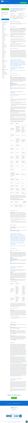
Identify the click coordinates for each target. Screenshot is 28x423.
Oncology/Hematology (4, 52)
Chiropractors (3, 29)
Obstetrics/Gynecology (4, 51)
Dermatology (3, 32)
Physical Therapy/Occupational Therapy (4, 61)
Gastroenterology (3, 39)
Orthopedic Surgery (3, 55)
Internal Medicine (3, 44)
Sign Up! (5, 19)
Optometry (3, 54)
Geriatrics (3, 41)
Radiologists (3, 68)
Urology (2, 76)
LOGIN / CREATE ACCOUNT (23, 2)
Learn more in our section (14, 403)
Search (18, 2)
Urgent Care (3, 75)
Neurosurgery (3, 50)
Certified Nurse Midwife (4, 28)
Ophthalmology (3, 53)
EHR (21, 16)
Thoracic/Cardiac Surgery (4, 74)
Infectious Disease (3, 43)
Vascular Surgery (3, 77)
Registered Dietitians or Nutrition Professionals (5, 69)
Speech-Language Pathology (4, 73)
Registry (14, 16)
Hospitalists (3, 42)
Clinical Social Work (3, 30)
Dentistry (3, 31)
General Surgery (3, 40)
